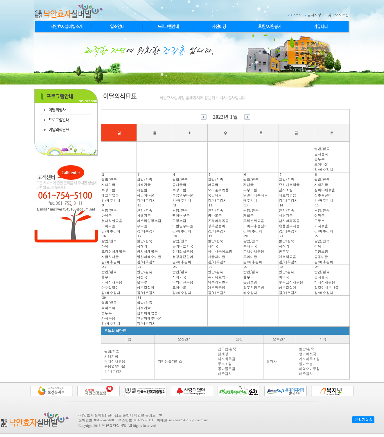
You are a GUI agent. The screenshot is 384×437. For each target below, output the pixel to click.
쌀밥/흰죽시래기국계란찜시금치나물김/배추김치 (146, 190)
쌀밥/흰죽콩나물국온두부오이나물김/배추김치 (323, 159)
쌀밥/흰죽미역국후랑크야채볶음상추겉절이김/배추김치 (291, 282)
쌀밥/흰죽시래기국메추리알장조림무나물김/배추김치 (149, 220)
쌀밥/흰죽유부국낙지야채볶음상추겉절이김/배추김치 (111, 282)
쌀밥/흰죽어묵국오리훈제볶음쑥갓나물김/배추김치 (218, 190)
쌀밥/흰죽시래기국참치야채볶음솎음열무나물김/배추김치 (289, 220)
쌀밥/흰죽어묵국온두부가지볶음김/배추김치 (323, 220)
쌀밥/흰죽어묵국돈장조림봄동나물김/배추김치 (323, 251)
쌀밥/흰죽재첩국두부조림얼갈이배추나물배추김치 (255, 190)
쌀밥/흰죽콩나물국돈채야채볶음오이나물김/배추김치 (253, 251)
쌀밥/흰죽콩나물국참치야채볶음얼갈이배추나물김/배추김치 (326, 282)
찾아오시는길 (338, 14)
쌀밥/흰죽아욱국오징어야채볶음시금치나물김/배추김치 (113, 251)
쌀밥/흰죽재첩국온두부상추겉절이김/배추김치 (146, 282)
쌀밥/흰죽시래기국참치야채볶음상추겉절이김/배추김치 (324, 190)
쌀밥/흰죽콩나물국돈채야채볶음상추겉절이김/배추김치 (218, 220)
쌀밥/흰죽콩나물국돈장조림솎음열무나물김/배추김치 (182, 190)
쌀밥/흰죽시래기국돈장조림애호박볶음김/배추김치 (110, 190)
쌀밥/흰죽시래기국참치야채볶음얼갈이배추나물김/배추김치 (149, 251)
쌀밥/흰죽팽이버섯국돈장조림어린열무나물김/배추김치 (182, 220)
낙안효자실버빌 (114, 425)
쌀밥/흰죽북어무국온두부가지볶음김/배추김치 (110, 313)
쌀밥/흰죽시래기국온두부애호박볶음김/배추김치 (288, 251)
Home (296, 14)
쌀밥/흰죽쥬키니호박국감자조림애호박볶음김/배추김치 (289, 190)
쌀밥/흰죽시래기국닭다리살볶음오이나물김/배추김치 (182, 282)
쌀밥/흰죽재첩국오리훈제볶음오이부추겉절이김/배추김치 (255, 220)
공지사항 (314, 14)
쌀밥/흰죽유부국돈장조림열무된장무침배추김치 (253, 282)
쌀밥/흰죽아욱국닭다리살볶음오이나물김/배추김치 (111, 220)
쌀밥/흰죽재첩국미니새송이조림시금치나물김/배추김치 (220, 251)
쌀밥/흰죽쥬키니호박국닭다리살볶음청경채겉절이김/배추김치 (182, 251)
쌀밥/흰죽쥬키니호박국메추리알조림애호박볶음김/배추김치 (218, 282)
